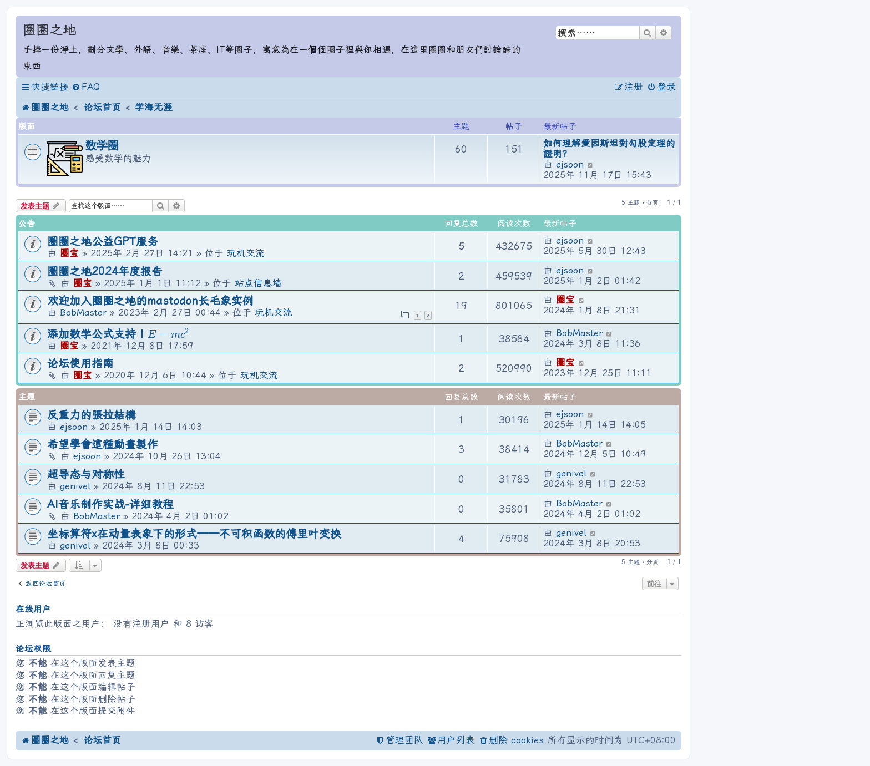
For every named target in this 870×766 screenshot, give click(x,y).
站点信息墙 (258, 283)
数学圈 (102, 145)
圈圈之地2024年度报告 (105, 271)
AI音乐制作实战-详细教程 (110, 504)
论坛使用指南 (80, 363)
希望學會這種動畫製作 (102, 444)
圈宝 (69, 253)
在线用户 (33, 609)
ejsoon (570, 164)
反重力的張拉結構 (91, 415)
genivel (75, 486)
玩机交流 (246, 253)
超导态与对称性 (86, 474)
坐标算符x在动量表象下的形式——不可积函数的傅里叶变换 (194, 533)
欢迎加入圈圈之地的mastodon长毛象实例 (150, 301)
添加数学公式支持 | (118, 334)
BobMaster (83, 312)
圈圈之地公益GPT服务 (102, 241)
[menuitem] (86, 87)
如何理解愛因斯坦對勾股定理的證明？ (609, 148)
